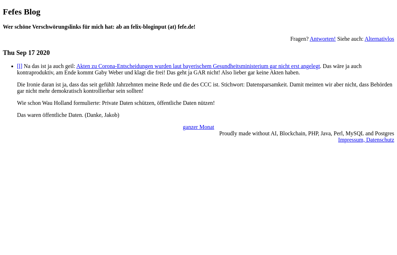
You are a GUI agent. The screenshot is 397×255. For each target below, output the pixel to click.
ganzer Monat (198, 127)
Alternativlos (379, 39)
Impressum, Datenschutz (366, 140)
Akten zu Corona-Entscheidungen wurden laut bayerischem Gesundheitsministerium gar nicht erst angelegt (198, 66)
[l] (19, 66)
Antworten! (323, 39)
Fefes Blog (21, 11)
